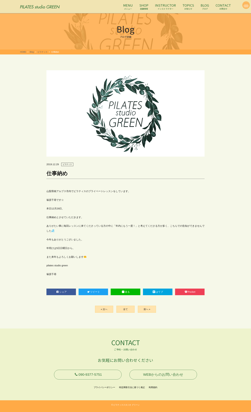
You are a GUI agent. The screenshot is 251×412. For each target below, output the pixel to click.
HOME (23, 52)
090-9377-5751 (88, 376)
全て (125, 309)
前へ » (147, 309)
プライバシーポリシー (104, 390)
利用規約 (153, 390)
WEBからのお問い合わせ (163, 376)
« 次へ (104, 309)
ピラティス (42, 52)
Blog (32, 52)
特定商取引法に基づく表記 (132, 390)
